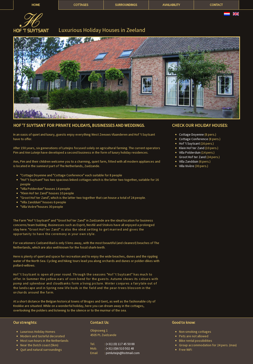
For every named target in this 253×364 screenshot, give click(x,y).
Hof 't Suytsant (189, 143)
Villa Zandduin (188, 161)
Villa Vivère (186, 166)
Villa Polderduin (190, 152)
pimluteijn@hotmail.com (123, 353)
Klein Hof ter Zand (191, 148)
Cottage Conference (193, 139)
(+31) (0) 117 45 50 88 (120, 344)
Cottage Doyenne (191, 134)
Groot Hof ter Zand (192, 157)
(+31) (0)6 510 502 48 (120, 348)
